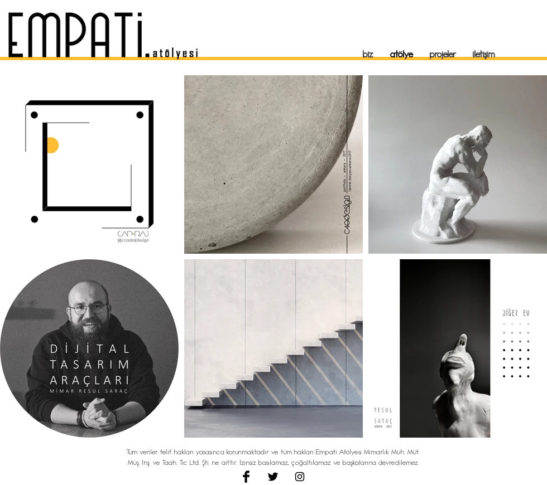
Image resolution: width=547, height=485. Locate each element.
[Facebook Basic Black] (246, 477)
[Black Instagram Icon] (300, 477)
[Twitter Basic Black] (273, 477)
